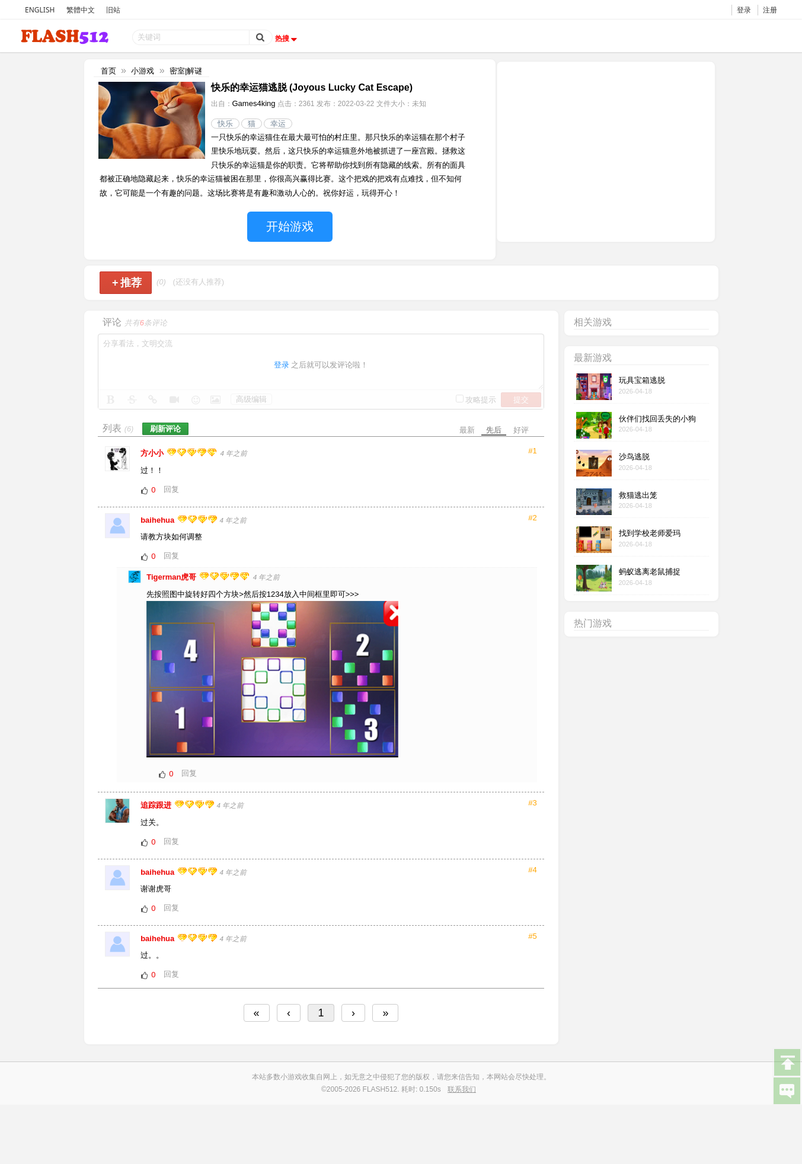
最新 (467, 430)
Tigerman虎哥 (172, 577)
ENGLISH (40, 10)
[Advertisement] (605, 151)
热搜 (287, 38)
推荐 (127, 283)
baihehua (158, 520)
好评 (521, 430)
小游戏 (142, 70)
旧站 (113, 10)
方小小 (153, 453)
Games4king (254, 103)
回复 (171, 489)
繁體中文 (80, 10)
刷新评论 (165, 428)
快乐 (225, 123)
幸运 (278, 123)
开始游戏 (290, 226)
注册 (770, 10)
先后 (493, 430)
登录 (744, 10)
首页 (108, 70)
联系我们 (462, 1089)
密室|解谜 (186, 70)
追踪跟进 (157, 805)
